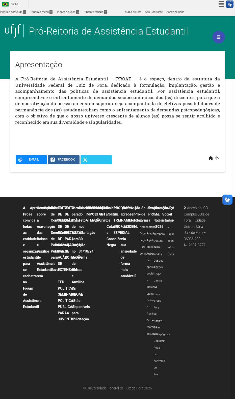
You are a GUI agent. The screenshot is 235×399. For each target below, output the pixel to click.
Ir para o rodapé (95, 12)
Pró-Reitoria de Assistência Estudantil (108, 31)
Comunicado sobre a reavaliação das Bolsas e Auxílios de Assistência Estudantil (47, 239)
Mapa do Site (133, 12)
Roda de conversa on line (159, 361)
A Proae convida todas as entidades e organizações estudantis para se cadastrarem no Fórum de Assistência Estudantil (33, 257)
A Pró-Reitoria (140, 214)
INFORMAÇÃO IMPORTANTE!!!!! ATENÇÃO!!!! (99, 214)
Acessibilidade (175, 12)
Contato (50, 208)
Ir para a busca (68, 12)
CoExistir (159, 341)
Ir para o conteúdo (13, 12)
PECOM (158, 267)
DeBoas (158, 260)
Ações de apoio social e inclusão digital (152, 273)
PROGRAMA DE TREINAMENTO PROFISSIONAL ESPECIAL (126, 220)
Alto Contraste (154, 12)
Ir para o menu (42, 12)
